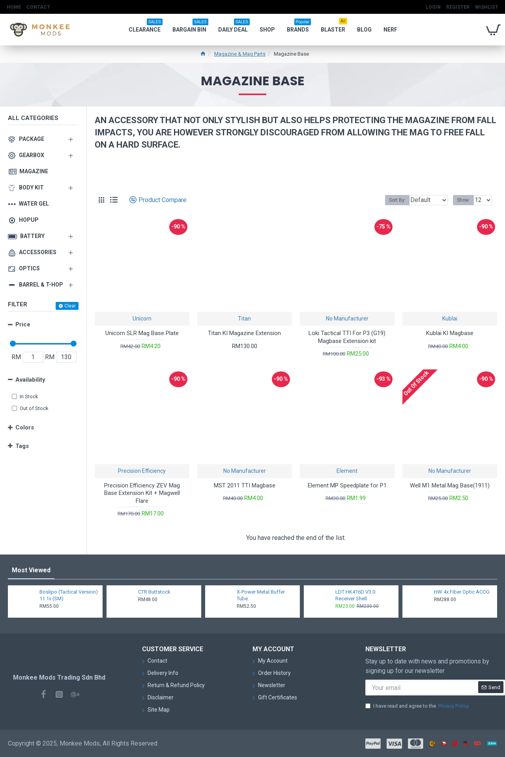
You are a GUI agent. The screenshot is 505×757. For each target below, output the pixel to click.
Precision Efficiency (142, 471)
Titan (244, 318)
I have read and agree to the (417, 706)
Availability (30, 379)
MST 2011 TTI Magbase (244, 485)
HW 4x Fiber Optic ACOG (462, 592)
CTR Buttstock (154, 592)
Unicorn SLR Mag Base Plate (142, 333)
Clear (70, 306)
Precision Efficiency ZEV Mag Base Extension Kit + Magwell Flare (142, 493)
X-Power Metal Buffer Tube (261, 595)
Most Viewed (31, 570)
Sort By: (391, 200)
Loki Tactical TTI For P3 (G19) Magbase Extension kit (347, 337)
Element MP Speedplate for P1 (347, 485)
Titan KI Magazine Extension (244, 333)
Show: (465, 200)
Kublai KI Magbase (449, 333)
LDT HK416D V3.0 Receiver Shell (355, 595)
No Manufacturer (347, 318)
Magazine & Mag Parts (240, 54)
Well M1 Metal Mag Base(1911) (450, 485)
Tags (22, 446)
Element (347, 471)
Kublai (449, 318)
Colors (24, 427)
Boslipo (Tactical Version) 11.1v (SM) (68, 595)
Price (22, 324)
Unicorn (142, 318)
